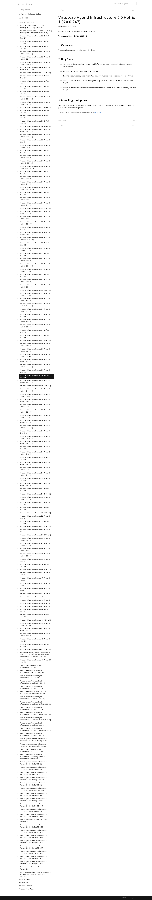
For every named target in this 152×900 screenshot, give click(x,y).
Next (132, 10)
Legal (132, 898)
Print (134, 120)
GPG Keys (125, 898)
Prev (62, 10)
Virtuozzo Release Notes (30, 14)
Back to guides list (24, 10)
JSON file (97, 112)
